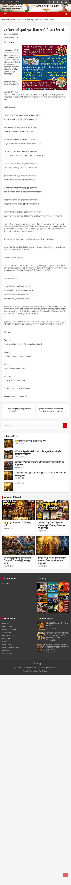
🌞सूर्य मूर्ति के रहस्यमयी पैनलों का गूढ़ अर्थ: (30, 441)
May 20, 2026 (19, 457)
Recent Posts (12, 436)
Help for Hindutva (8, 636)
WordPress (43, 671)
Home (11, 42)
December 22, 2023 (11, 34)
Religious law (7, 645)
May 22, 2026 (19, 444)
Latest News (7, 654)
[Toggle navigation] (5, 14)
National (5, 642)
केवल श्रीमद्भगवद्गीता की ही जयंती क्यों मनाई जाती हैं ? (19, 410)
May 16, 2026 (19, 478)
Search (65, 425)
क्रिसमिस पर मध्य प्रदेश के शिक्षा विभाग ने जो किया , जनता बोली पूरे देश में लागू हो (51, 411)
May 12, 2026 (19, 483)
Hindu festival (7, 626)
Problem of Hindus (9, 629)
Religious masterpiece (10, 648)
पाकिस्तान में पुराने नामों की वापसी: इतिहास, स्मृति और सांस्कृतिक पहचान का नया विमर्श (51, 525)
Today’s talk (6, 633)
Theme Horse (51, 668)
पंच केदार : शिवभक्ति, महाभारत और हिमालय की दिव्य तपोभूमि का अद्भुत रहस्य (17, 560)
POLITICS (5, 623)
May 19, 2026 (19, 467)
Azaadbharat (31, 668)
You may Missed (12, 497)
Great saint (6, 651)
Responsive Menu (66, 2)
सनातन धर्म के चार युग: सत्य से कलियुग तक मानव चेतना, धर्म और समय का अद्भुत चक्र (52, 560)
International (6, 639)
